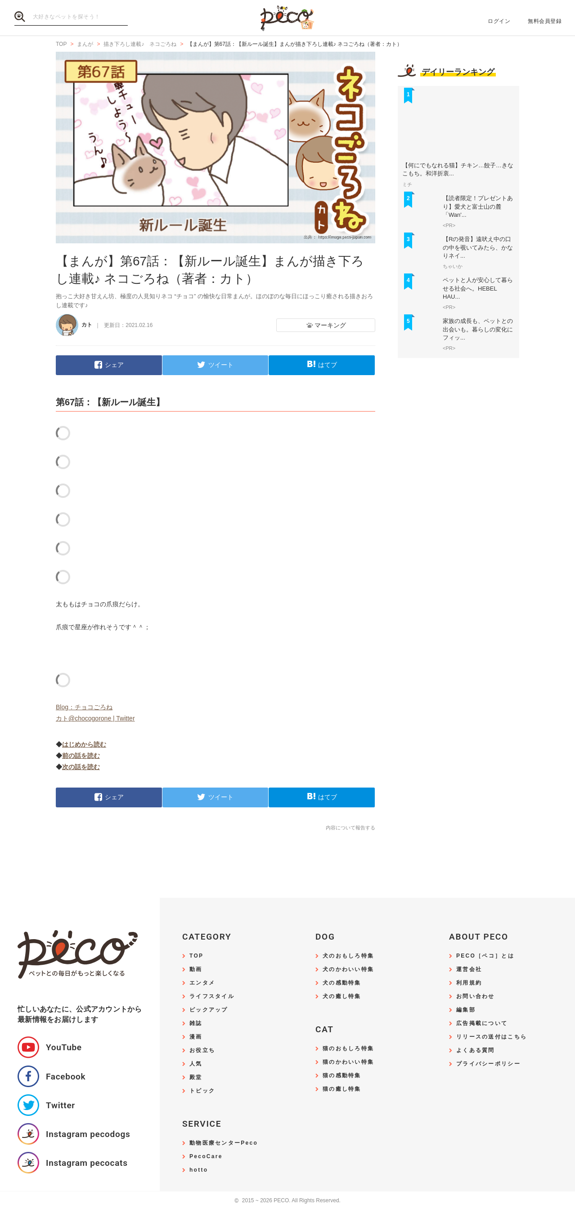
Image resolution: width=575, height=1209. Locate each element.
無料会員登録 (545, 21)
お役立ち (202, 1050)
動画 (195, 969)
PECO (287, 18)
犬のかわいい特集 (348, 969)
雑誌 (195, 1023)
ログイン (499, 21)
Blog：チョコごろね (84, 707)
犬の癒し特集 (342, 996)
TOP (196, 956)
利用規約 (469, 983)
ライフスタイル (211, 996)
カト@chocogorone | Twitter (95, 718)
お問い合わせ (475, 996)
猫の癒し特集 (342, 1089)
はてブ (327, 364)
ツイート (221, 364)
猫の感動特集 (342, 1076)
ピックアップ (208, 1010)
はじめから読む (84, 744)
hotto (198, 1170)
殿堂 (195, 1077)
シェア (114, 364)
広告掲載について (482, 1023)
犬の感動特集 (342, 983)
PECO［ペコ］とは (485, 956)
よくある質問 (475, 1050)
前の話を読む (81, 755)
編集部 (466, 1010)
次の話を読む (81, 766)
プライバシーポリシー (488, 1064)
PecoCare (206, 1157)
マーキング (330, 325)
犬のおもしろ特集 (348, 956)
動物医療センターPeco (223, 1143)
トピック (202, 1091)
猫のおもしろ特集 (348, 1049)
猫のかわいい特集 (348, 1062)
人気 (195, 1064)
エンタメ (202, 983)
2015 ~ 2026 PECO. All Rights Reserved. (287, 1200)
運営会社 (469, 969)
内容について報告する (350, 827)
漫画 (195, 1037)
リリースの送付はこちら (491, 1037)
